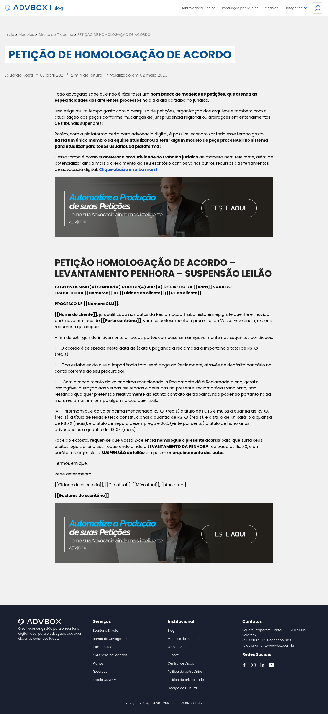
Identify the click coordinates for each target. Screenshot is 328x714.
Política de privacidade (186, 680)
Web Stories (177, 647)
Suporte (174, 655)
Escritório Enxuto (105, 630)
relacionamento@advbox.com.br (268, 645)
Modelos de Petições (184, 638)
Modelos (26, 34)
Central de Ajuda (181, 663)
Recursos (100, 671)
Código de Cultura (182, 688)
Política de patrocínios (185, 671)
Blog (171, 630)
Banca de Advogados (110, 638)
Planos (98, 663)
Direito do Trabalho (55, 34)
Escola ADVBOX (105, 680)
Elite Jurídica (103, 647)
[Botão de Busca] (317, 8)
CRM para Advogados (110, 655)
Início (9, 34)
